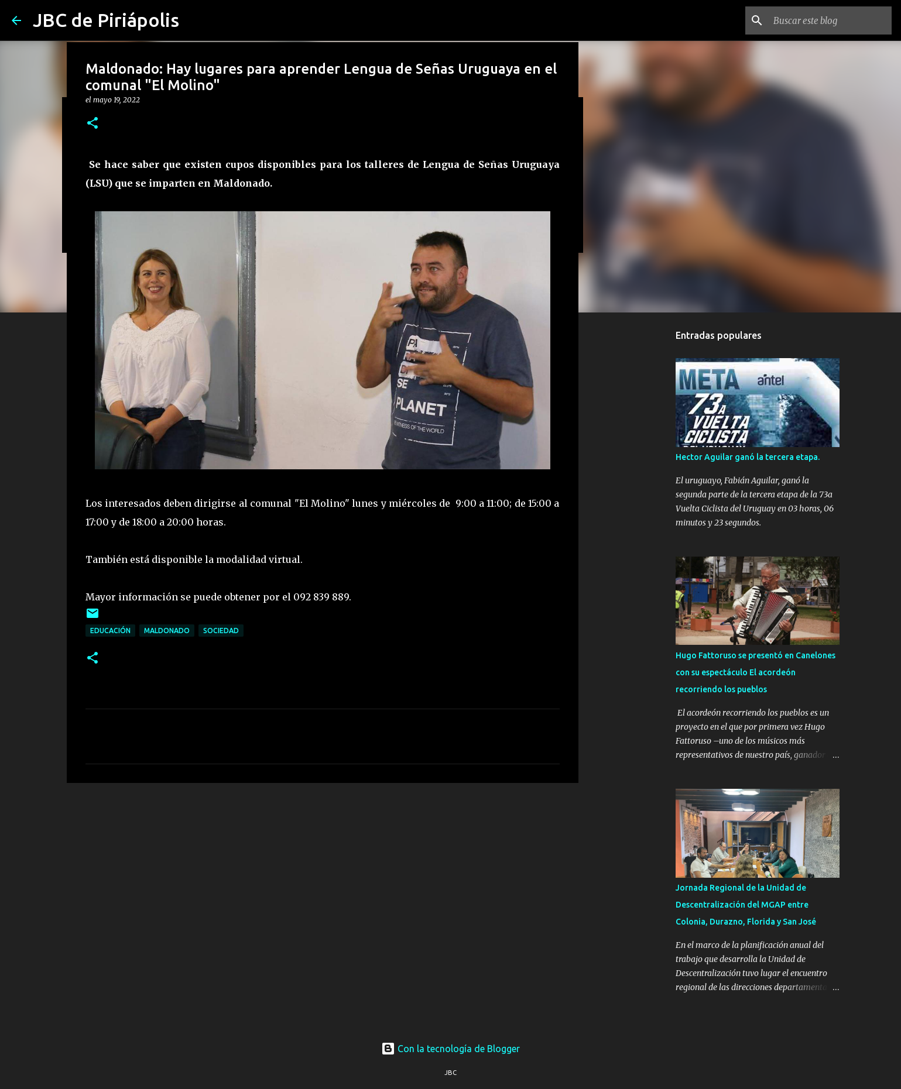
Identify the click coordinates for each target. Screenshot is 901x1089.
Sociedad (221, 630)
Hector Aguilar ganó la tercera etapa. (748, 457)
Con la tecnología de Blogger (450, 1048)
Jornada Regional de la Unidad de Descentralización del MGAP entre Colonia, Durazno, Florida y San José (746, 904)
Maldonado (167, 630)
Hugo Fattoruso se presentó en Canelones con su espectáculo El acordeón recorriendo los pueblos (755, 672)
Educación (110, 630)
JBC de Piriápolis (106, 19)
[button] (92, 124)
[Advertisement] (322, 882)
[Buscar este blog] (830, 20)
